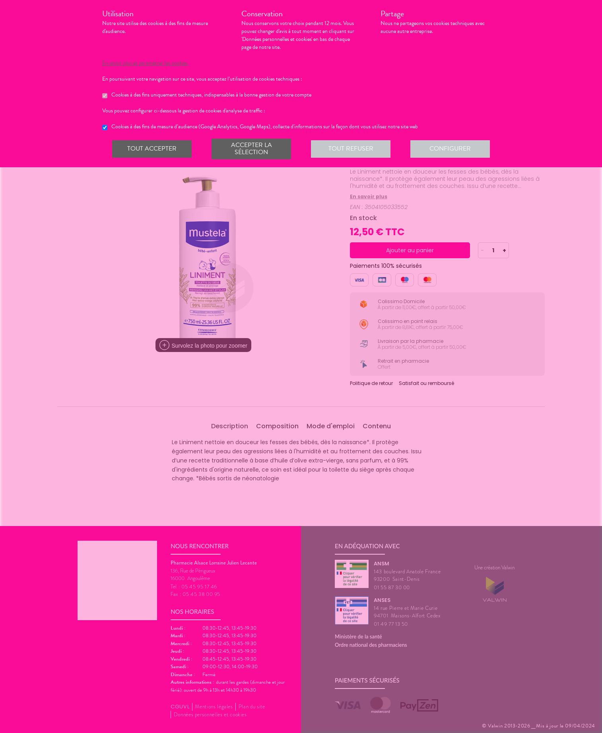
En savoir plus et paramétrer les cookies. (145, 63)
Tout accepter (152, 148)
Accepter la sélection (251, 148)
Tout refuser (350, 148)
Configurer (450, 148)
